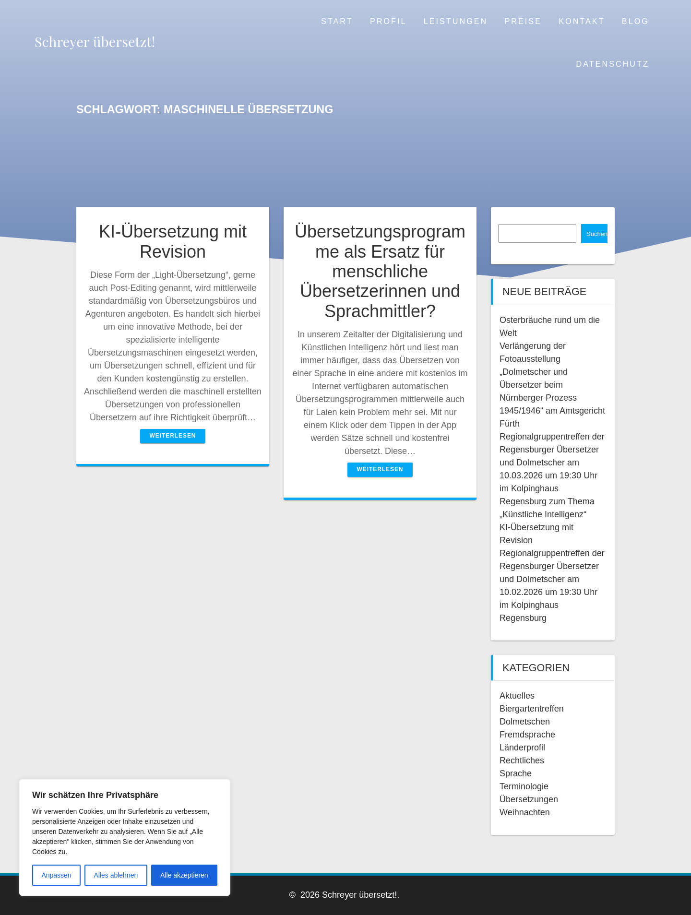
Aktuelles (517, 696)
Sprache (516, 773)
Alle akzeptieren (184, 875)
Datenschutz (612, 63)
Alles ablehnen (116, 875)
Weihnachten (525, 812)
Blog (635, 21)
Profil (388, 21)
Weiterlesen (173, 435)
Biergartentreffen (532, 708)
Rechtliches (522, 760)
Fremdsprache (527, 734)
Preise (523, 21)
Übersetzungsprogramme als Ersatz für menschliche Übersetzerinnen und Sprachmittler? (380, 271)
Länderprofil (522, 747)
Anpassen (56, 875)
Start (337, 21)
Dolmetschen (525, 721)
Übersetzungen (529, 799)
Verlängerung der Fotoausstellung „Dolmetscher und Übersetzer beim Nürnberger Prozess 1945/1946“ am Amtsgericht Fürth (552, 384)
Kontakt (582, 21)
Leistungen (456, 21)
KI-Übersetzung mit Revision (173, 241)
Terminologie (524, 786)
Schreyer (95, 41)
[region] (124, 837)
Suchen (597, 234)
